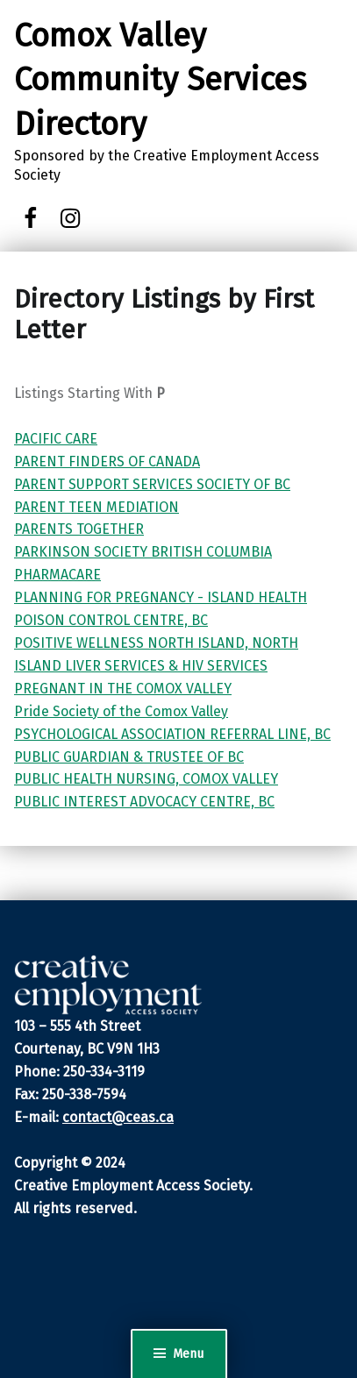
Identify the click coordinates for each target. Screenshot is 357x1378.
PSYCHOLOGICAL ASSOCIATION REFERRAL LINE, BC (172, 734)
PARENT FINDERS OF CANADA (107, 461)
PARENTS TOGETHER (79, 529)
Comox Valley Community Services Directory (160, 80)
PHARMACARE (57, 574)
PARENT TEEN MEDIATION (96, 507)
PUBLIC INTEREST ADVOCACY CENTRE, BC (144, 801)
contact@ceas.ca (118, 1117)
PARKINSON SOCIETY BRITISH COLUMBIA (143, 551)
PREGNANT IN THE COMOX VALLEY (123, 688)
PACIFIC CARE (55, 438)
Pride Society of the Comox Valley (121, 711)
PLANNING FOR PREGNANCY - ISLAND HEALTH (160, 597)
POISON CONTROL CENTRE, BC (111, 620)
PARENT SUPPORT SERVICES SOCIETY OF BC (152, 484)
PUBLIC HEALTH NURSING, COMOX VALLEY (146, 779)
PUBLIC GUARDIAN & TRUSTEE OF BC (129, 757)
